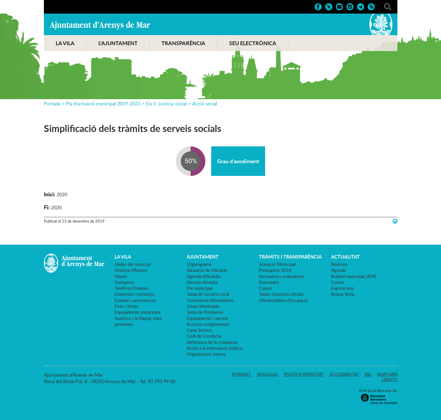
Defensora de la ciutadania (212, 342)
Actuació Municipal (277, 264)
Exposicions (342, 288)
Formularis (269, 282)
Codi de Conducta (204, 336)
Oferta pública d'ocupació (283, 300)
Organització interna (206, 354)
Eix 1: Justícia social (166, 103)
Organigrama (199, 264)
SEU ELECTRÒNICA (252, 43)
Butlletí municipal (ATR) (353, 276)
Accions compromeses (208, 324)
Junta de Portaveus (205, 312)
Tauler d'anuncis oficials (281, 294)
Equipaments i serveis (207, 318)
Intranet (241, 374)
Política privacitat (304, 374)
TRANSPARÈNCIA (183, 43)
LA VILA (65, 43)
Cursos (265, 288)
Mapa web (387, 374)
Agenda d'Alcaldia (203, 276)
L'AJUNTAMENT (118, 43)
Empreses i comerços (135, 294)
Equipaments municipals (137, 312)
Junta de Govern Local (208, 294)
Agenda (338, 270)
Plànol (121, 276)
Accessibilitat (344, 374)
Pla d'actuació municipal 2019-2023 (103, 103)
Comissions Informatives (210, 300)
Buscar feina (342, 294)
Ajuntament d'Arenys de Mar (100, 25)
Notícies (339, 264)
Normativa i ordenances (281, 276)
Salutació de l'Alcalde (207, 270)
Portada (52, 103)
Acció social (204, 103)
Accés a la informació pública (214, 348)
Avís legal (267, 374)
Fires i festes (126, 306)
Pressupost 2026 (275, 270)
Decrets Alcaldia (202, 282)
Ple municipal (199, 288)
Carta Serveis (199, 330)
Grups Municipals (203, 306)
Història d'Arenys (131, 270)
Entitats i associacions (135, 300)
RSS (368, 374)
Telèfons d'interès (131, 288)
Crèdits (389, 379)
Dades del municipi (133, 264)
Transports (124, 282)
